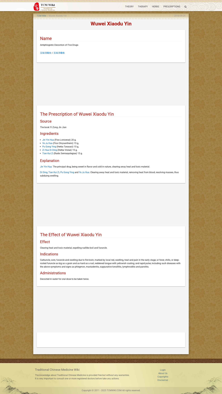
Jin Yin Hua (48, 139)
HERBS (155, 6)
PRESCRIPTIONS (171, 6)
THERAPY (143, 6)
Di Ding (43, 172)
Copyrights (162, 376)
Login (163, 370)
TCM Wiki (41, 15)
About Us (162, 373)
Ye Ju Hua (47, 143)
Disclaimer (162, 380)
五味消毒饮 (45, 53)
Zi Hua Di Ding (49, 150)
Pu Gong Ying (49, 146)
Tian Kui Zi (47, 153)
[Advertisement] (111, 84)
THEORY (129, 6)
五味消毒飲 (59, 53)
